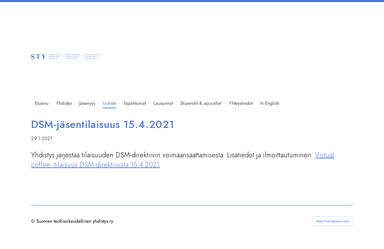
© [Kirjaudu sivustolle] (33, 221)
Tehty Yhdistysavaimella (332, 221)
